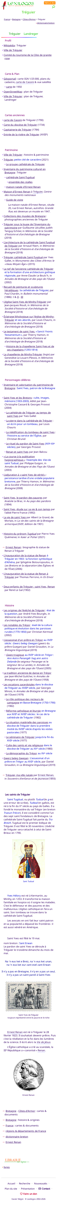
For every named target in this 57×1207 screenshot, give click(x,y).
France (7, 19)
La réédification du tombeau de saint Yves (30, 432)
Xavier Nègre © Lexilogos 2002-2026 (28, 1199)
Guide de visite (14, 200)
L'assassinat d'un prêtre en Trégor (23, 640)
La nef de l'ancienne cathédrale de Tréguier (29, 269)
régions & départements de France (26, 1131)
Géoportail (10, 78)
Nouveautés (40, 1183)
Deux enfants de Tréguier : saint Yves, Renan (29, 586)
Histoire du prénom (20, 533)
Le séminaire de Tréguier (20, 737)
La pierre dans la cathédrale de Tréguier (29, 420)
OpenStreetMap (13, 91)
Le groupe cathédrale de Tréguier (25, 164)
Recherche (24, 1183)
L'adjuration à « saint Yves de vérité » (24, 474)
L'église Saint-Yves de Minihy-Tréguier (25, 301)
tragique (15, 655)
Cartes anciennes (15, 115)
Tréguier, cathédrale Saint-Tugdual (23, 257)
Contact (44, 1188)
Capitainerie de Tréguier (17, 129)
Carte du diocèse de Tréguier (20, 124)
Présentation (28, 1188)
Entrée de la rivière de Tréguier (21, 134)
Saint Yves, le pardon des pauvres (23, 497)
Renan (41, 1050)
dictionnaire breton (46, 23)
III (22, 297)
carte (9, 86)
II (18, 297)
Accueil (11, 1183)
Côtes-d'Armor (29, 19)
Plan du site (11, 1188)
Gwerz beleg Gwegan (16, 758)
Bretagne (16, 19)
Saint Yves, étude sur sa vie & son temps (27, 509)
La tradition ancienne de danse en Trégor (27, 673)
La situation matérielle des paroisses (27, 722)
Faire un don (50, 3)
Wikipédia (9, 45)
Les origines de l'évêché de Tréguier (24, 610)
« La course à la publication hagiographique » (19, 458)
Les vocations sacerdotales (19, 684)
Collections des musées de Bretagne (25, 216)
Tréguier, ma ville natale (19, 775)
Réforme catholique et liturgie (23, 710)
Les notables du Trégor (17, 625)
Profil (8, 40)
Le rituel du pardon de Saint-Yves (25, 443)
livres (7, 1167)
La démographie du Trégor (21, 753)
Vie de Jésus (43, 1042)
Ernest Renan (13, 547)
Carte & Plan (12, 74)
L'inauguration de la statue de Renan (25, 555)
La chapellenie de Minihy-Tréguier (23, 354)
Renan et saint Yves (17, 451)
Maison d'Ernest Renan (17, 191)
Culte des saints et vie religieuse (24, 745)
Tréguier (8, 159)
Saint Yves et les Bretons (18, 397)
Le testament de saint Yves (19, 331)
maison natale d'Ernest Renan (23, 187)
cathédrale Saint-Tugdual (20, 177)
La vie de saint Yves (15, 517)
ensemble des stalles (21, 182)
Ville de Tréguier (13, 50)
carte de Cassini (25, 82)
